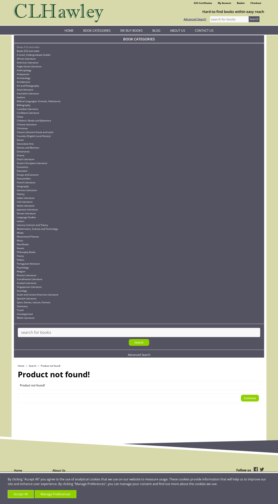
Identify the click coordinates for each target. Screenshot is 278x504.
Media (20, 232)
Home (69, 30)
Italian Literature (26, 205)
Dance (20, 140)
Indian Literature (26, 198)
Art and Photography (28, 85)
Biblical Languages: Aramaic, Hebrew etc (39, 101)
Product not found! (50, 365)
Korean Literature (26, 213)
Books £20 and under (28, 51)
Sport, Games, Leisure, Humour (34, 302)
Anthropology (24, 70)
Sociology (22, 290)
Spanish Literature (26, 298)
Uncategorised (25, 314)
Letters (20, 221)
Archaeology (23, 78)
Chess (20, 116)
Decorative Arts (25, 143)
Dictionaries (23, 151)
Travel (20, 310)
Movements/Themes (28, 236)
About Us (177, 30)
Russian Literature (26, 275)
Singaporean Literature (29, 287)
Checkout (255, 3)
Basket (241, 3)
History (21, 194)
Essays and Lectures (28, 174)
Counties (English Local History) (34, 136)
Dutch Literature (25, 159)
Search (32, 365)
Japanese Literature (27, 209)
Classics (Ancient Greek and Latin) (35, 132)
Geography (23, 186)
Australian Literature (28, 93)
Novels (20, 248)
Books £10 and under (28, 47)
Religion (21, 271)
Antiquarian (23, 74)
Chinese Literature (27, 124)
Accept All (21, 494)
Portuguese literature (28, 263)
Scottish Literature (26, 283)
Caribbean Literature (28, 112)
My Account (224, 3)
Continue (250, 398)
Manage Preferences (55, 494)
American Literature (27, 62)
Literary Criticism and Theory (32, 225)
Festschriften (24, 178)
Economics (22, 167)
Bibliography (23, 105)
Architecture (23, 82)
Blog (156, 30)
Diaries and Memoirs (28, 147)
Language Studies (26, 217)
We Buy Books (131, 30)
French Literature (26, 182)
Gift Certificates (203, 3)
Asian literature (25, 89)
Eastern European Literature (32, 163)
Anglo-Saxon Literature (29, 66)
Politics (20, 259)
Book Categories (97, 30)
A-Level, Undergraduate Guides (34, 54)
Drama (20, 155)
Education (22, 171)
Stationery (22, 306)
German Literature (27, 190)
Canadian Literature (27, 109)
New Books (23, 244)
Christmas (22, 128)
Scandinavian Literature (29, 279)
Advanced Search (195, 19)
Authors (21, 97)
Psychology (23, 267)
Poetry (20, 256)
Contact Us (204, 30)
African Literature (26, 58)
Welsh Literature (26, 317)
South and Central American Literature (37, 294)
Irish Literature (25, 201)
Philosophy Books (26, 252)
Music (20, 240)
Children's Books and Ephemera (34, 120)
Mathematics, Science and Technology (37, 229)
